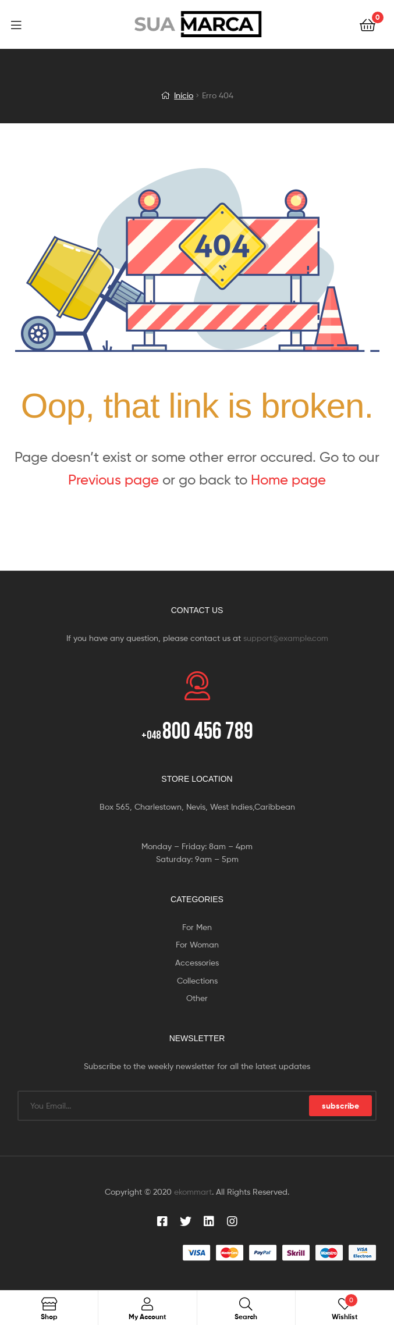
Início (183, 95)
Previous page (113, 479)
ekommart (193, 1191)
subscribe (340, 1105)
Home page (288, 479)
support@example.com (285, 638)
